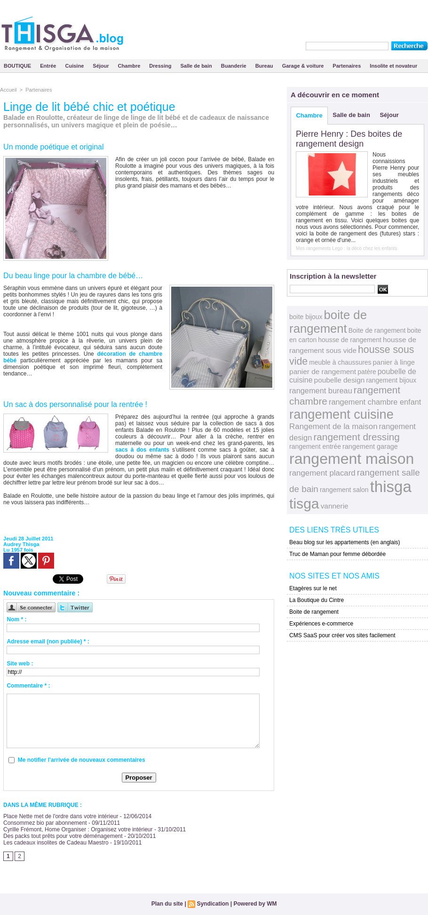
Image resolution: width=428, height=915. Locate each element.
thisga (391, 486)
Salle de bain (197, 66)
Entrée (48, 66)
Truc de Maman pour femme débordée (337, 554)
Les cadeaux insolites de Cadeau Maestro (55, 842)
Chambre (130, 66)
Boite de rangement (377, 330)
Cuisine (75, 66)
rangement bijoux (391, 380)
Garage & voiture (303, 66)
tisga (304, 503)
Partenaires (347, 66)
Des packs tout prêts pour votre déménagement (62, 836)
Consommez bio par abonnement (45, 823)
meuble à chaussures (340, 362)
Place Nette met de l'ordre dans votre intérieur (60, 816)
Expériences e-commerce (321, 623)
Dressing (161, 66)
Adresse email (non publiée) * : (48, 641)
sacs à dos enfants (142, 449)
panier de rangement (322, 371)
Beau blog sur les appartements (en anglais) (344, 542)
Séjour (101, 66)
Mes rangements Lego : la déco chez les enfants (346, 248)
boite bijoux (305, 317)
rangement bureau (320, 390)
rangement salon (344, 489)
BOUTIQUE (18, 66)
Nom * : (16, 619)
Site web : (20, 663)
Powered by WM (255, 903)
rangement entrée (315, 446)
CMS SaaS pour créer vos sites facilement (342, 635)
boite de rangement (328, 321)
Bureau (265, 66)
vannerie (335, 506)
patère (366, 371)
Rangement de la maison (333, 426)
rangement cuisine (341, 414)
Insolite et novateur (393, 66)
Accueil (8, 90)
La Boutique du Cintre (316, 600)
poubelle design (339, 380)
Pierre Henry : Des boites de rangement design (349, 139)
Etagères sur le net (313, 588)
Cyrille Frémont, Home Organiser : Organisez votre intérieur (77, 829)
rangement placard (322, 473)
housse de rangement (349, 340)
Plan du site (167, 903)
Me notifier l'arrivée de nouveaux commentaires (81, 760)
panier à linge (394, 362)
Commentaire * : (28, 685)
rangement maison (351, 458)
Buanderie (234, 66)
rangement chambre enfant (375, 402)
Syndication (213, 903)
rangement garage (370, 446)
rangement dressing (356, 436)
